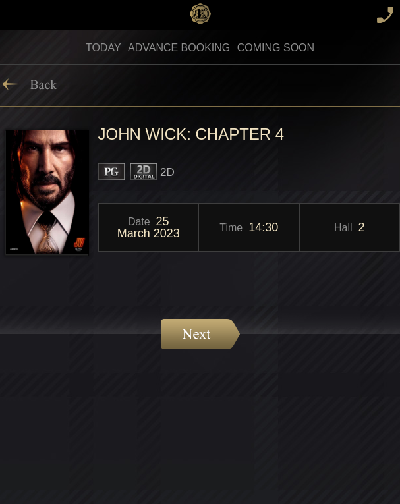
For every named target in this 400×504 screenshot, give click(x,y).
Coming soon (275, 47)
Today (103, 47)
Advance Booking (179, 47)
